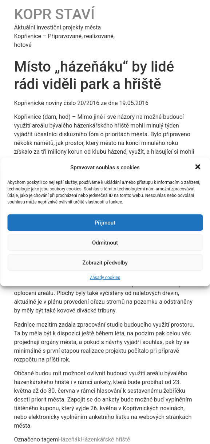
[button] (198, 167)
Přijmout (105, 222)
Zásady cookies (105, 277)
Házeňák (69, 439)
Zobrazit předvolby (105, 262)
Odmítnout (105, 242)
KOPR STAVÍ (54, 14)
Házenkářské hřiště (105, 439)
